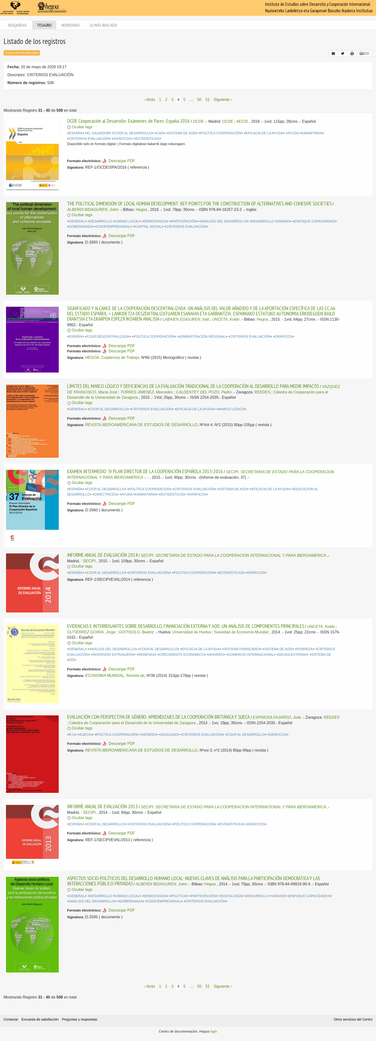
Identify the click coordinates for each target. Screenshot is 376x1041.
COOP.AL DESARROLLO (133, 133)
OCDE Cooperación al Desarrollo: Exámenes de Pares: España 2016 (128, 120)
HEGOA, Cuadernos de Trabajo (112, 357)
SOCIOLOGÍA (231, 896)
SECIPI (89, 561)
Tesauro (44, 25)
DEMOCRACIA (155, 221)
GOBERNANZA (80, 226)
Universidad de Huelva (191, 632)
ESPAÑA (75, 133)
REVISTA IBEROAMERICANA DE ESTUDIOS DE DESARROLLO (141, 425)
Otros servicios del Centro (353, 1019)
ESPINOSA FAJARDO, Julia (277, 717)
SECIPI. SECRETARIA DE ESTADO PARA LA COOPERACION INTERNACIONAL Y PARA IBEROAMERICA (233, 555)
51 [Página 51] (208, 100)
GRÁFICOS (122, 139)
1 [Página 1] (160, 100)
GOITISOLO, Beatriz (136, 632)
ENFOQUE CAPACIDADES (314, 221)
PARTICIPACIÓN (183, 221)
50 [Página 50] (199, 100)
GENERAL (77, 221)
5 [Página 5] (184, 100)
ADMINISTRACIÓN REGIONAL (202, 336)
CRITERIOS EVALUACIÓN (89, 139)
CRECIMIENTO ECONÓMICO (181, 654)
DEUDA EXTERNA (292, 654)
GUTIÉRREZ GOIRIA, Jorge (91, 632)
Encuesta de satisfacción (40, 1019)
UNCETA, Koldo (225, 319)
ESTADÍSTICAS (147, 139)
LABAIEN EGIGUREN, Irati (186, 319)
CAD (159, 133)
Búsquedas (17, 25)
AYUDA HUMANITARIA (305, 133)
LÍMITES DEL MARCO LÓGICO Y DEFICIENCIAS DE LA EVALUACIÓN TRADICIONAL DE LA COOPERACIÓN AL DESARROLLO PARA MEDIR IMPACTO (193, 386)
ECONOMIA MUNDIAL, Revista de (114, 676)
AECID (242, 121)
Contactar (11, 1019)
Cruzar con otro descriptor (21, 53)
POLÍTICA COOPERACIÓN (220, 133)
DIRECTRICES (105, 494)
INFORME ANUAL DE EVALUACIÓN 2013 (102, 806)
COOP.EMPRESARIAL (113, 226)
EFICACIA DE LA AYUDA (264, 133)
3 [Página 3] (172, 100)
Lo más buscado (103, 25)
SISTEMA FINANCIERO (241, 649)
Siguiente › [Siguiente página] (223, 100)
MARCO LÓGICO (231, 409)
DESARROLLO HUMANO (270, 221)
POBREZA (305, 649)
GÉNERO (149, 734)
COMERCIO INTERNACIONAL (251, 654)
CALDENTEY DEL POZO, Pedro (204, 392)
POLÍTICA (178, 896)
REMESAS (146, 654)
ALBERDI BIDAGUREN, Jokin (92, 210)
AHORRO (216, 654)
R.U (72, 734)
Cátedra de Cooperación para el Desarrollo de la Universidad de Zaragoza (132, 723)
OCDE (198, 121)
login (213, 1031)
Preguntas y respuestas (79, 1019)
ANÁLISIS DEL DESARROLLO (224, 221)
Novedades (71, 25)
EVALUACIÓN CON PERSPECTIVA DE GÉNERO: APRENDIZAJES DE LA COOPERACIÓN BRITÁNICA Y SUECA (158, 716)
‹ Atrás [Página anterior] (149, 100)
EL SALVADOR (98, 133)
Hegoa (141, 210)
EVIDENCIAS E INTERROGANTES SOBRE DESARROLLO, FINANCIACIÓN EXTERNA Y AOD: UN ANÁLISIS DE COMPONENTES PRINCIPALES (185, 626)
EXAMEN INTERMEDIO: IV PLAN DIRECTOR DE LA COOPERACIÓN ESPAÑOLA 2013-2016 (145, 471)
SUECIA (85, 734)
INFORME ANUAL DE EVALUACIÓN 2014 (102, 554)
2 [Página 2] (166, 100)
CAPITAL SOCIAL (148, 226)
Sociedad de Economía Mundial (241, 632)
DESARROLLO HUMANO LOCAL (114, 221)
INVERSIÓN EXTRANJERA (113, 654)
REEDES (262, 392)
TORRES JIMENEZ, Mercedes (146, 392)
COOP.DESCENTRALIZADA (108, 336)
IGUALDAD (169, 734)
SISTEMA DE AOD (182, 133)
